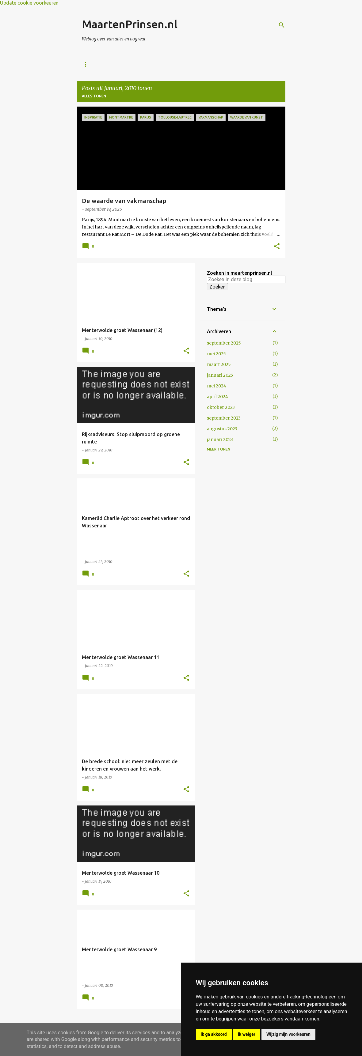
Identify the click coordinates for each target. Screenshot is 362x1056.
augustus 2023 (222, 429)
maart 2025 (219, 364)
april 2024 (217, 396)
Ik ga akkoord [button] (214, 1034)
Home (87, 64)
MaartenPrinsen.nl (129, 24)
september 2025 (224, 343)
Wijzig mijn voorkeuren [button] (288, 1034)
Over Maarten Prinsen (131, 64)
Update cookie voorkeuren (29, 3)
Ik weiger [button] (246, 1034)
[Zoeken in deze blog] (246, 279)
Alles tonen (94, 96)
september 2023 (224, 418)
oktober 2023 (221, 407)
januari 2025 (220, 375)
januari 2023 (220, 439)
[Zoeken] (281, 25)
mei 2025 (216, 353)
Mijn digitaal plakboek (193, 64)
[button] (276, 247)
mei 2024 (216, 386)
